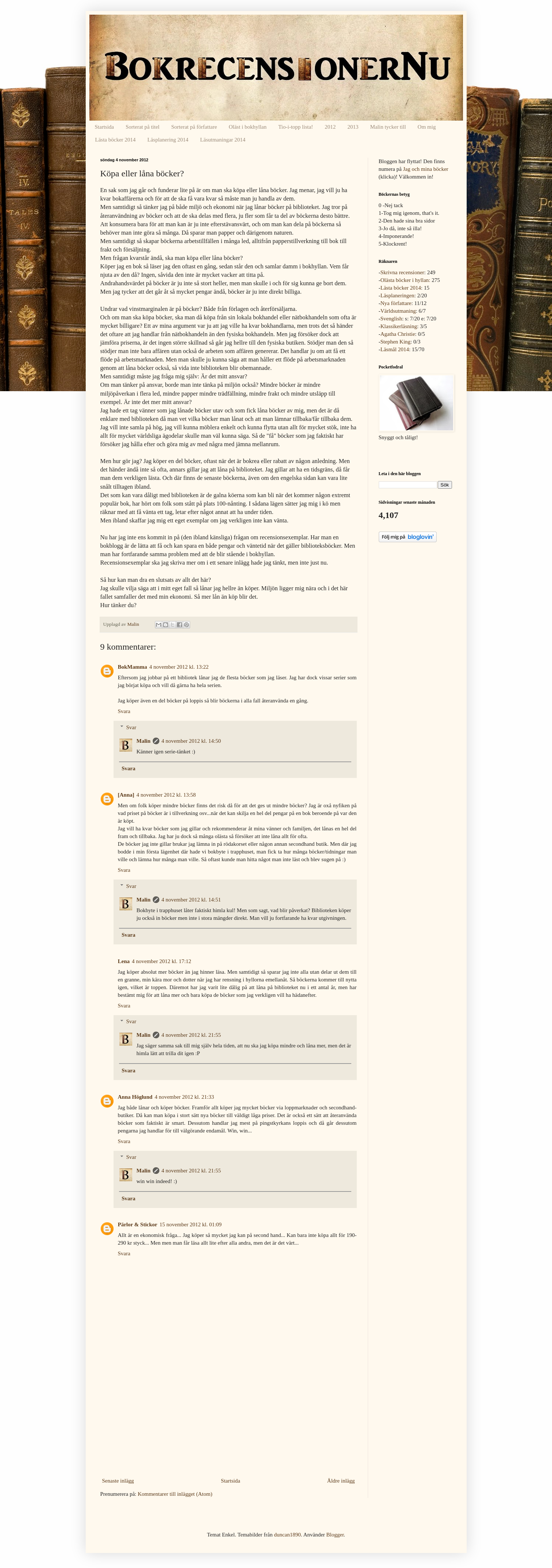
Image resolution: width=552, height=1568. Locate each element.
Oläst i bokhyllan (247, 127)
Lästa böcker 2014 (115, 140)
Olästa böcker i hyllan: (405, 280)
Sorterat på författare (194, 127)
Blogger (335, 1535)
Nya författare (396, 303)
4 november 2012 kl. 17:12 (161, 961)
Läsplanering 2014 (167, 140)
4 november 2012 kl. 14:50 (191, 741)
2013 (353, 127)
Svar (131, 727)
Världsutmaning (398, 311)
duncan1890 (287, 1535)
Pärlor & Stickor (138, 1224)
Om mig (427, 127)
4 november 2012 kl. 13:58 (166, 795)
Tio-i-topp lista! (295, 127)
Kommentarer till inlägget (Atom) (175, 1494)
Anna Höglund (135, 1097)
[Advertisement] (229, 1420)
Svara (124, 711)
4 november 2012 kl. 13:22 (179, 667)
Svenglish (391, 319)
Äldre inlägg (341, 1481)
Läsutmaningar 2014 (222, 140)
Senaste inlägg (118, 1481)
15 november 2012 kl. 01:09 (191, 1224)
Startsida (104, 127)
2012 (330, 127)
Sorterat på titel (142, 127)
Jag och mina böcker (425, 169)
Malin (144, 741)
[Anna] (126, 795)
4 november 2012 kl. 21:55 (191, 1035)
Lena (124, 961)
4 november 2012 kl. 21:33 (184, 1097)
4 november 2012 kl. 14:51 (191, 900)
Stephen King (396, 342)
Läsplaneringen (397, 295)
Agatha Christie (398, 334)
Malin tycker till (388, 127)
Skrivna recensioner (403, 272)
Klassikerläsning (399, 326)
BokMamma (132, 667)
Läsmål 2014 (395, 349)
